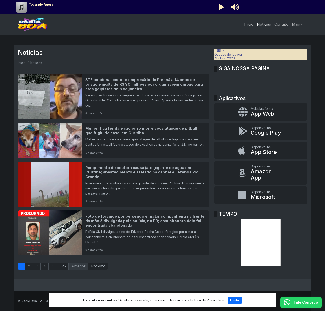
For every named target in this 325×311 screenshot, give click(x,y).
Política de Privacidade (207, 300)
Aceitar (235, 300)
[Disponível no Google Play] (260, 131)
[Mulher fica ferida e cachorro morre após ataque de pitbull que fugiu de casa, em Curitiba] (113, 140)
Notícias (264, 24)
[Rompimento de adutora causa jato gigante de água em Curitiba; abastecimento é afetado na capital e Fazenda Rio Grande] (113, 184)
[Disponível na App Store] (260, 150)
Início (248, 24)
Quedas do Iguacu (228, 54)
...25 (62, 266)
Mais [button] (296, 24)
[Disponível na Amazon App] (260, 173)
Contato (281, 24)
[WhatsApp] (301, 302)
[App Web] (260, 112)
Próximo (98, 266)
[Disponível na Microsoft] (260, 195)
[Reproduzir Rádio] (221, 7)
